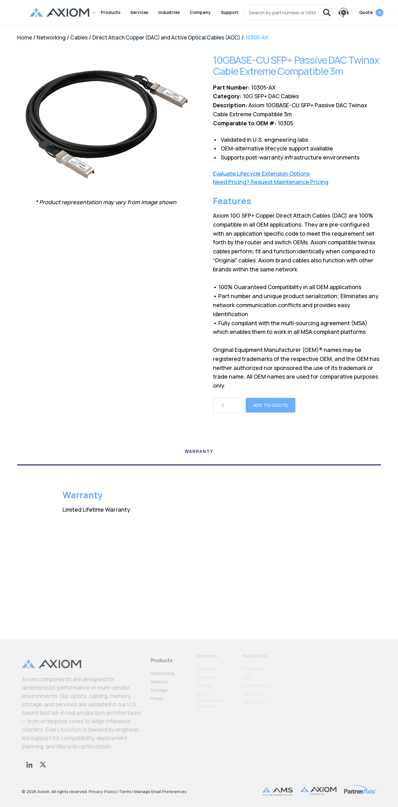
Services (139, 12)
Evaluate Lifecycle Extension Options (261, 173)
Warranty (199, 451)
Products (110, 12)
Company (200, 12)
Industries (169, 12)
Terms (125, 791)
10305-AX (256, 37)
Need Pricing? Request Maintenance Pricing (270, 182)
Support (229, 12)
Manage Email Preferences (160, 791)
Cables (79, 37)
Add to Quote (270, 405)
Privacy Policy (102, 791)
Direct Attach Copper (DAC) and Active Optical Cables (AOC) (166, 37)
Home (24, 37)
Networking (51, 37)
